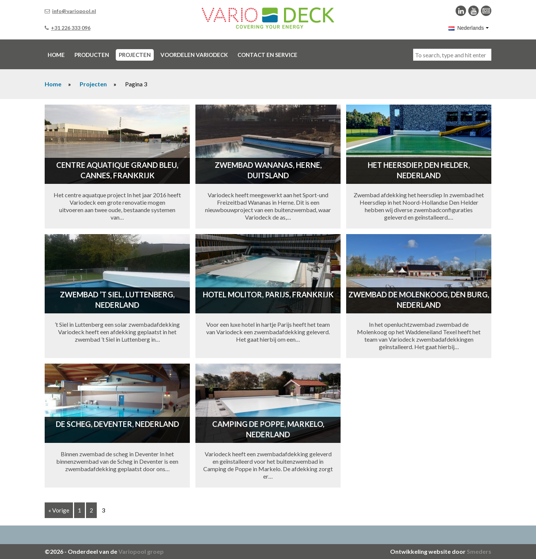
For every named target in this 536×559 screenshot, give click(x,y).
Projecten (93, 83)
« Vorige (58, 510)
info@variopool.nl (74, 11)
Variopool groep (141, 551)
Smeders (479, 551)
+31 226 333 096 (70, 28)
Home (53, 83)
